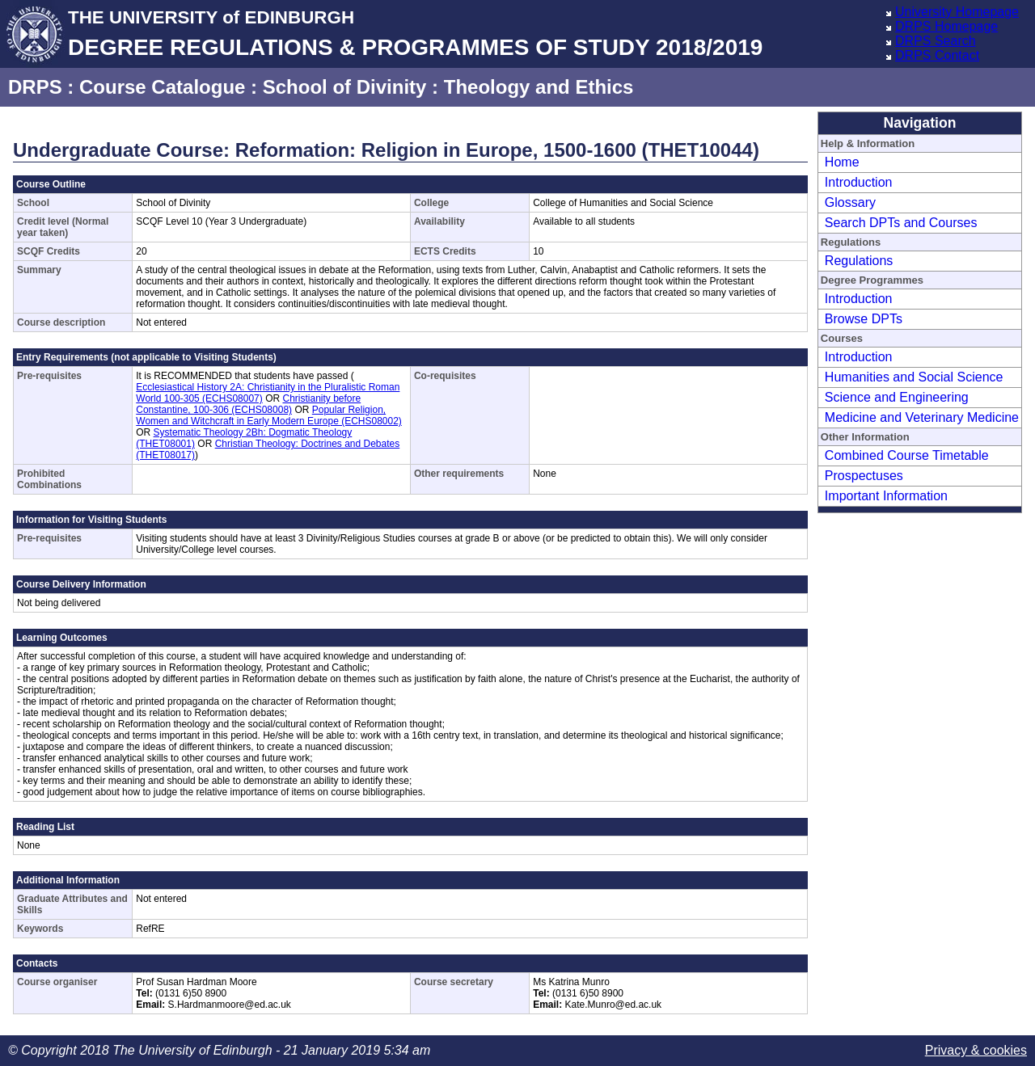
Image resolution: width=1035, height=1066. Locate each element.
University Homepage (957, 12)
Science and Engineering (897, 397)
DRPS (35, 87)
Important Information (886, 496)
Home (842, 162)
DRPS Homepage (946, 26)
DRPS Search (935, 41)
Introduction (859, 182)
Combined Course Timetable (907, 455)
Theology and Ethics (539, 87)
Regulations (859, 261)
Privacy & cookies (976, 1050)
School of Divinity (345, 87)
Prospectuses (864, 475)
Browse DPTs (863, 319)
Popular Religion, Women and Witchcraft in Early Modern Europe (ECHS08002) (269, 415)
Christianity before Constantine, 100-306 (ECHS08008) (248, 404)
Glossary (850, 202)
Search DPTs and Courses (901, 223)
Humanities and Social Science (914, 377)
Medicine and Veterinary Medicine (922, 417)
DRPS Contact (937, 55)
